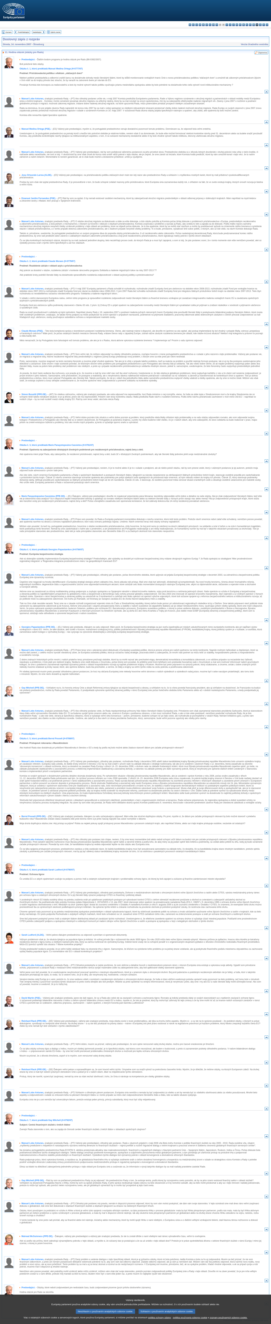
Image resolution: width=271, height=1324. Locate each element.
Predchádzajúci (23, 32)
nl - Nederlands (243, 24)
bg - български (190, 24)
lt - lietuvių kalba (233, 24)
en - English (213, 24)
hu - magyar (237, 24)
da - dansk (200, 24)
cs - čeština (196, 24)
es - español (193, 24)
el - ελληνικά (210, 24)
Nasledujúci (37, 32)
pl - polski (247, 24)
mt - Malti (240, 24)
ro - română (253, 24)
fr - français (216, 24)
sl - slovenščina (260, 24)
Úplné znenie (55, 32)
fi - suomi (263, 24)
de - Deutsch (203, 24)
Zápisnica (262, 53)
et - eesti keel (206, 24)
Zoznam (8, 32)
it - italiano (227, 24)
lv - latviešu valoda (230, 24)
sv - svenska (267, 24)
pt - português (250, 24)
